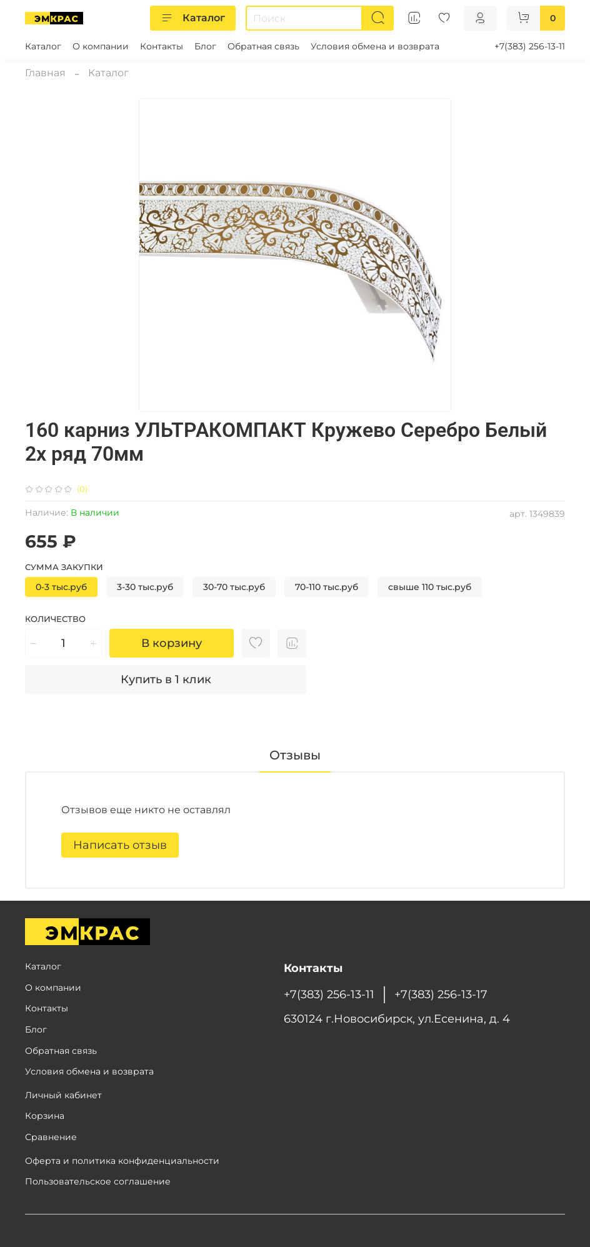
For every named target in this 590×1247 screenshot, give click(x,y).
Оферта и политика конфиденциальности (122, 1160)
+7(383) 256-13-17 (441, 994)
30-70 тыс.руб (234, 587)
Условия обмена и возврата (375, 46)
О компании (100, 46)
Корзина (44, 1115)
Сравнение (51, 1137)
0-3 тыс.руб (61, 587)
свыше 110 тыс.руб (429, 587)
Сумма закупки (64, 567)
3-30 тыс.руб (145, 587)
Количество (55, 619)
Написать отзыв (120, 845)
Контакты (161, 46)
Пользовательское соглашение (98, 1181)
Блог (205, 46)
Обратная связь (263, 46)
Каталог (193, 18)
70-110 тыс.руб (326, 587)
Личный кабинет (63, 1095)
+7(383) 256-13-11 (529, 46)
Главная (45, 73)
